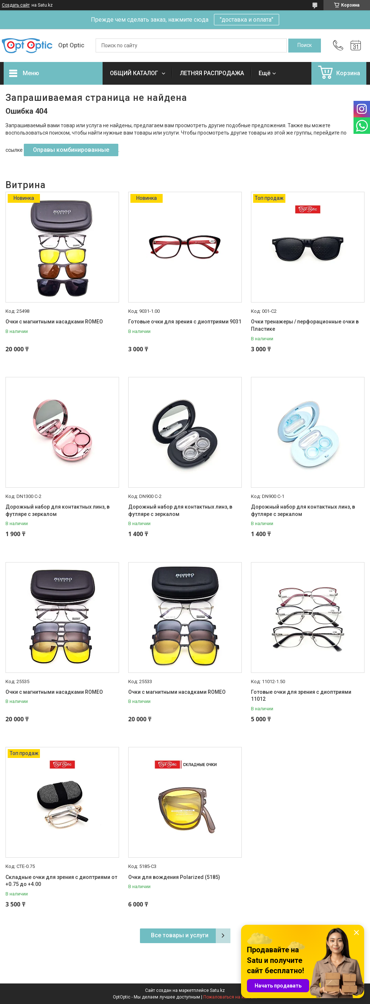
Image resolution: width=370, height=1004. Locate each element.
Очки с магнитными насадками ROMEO (54, 322)
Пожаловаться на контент (230, 997)
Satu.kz (217, 990)
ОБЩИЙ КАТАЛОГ (135, 73)
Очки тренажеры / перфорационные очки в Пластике (305, 325)
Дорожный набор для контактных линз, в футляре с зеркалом (57, 510)
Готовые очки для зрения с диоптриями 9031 (184, 322)
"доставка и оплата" (246, 19)
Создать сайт (16, 5)
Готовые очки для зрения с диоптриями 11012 (301, 695)
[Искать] (304, 45)
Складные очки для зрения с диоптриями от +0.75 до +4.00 (61, 880)
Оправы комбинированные (71, 149)
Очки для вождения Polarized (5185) (174, 877)
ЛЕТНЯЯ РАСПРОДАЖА (212, 73)
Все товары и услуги (179, 935)
